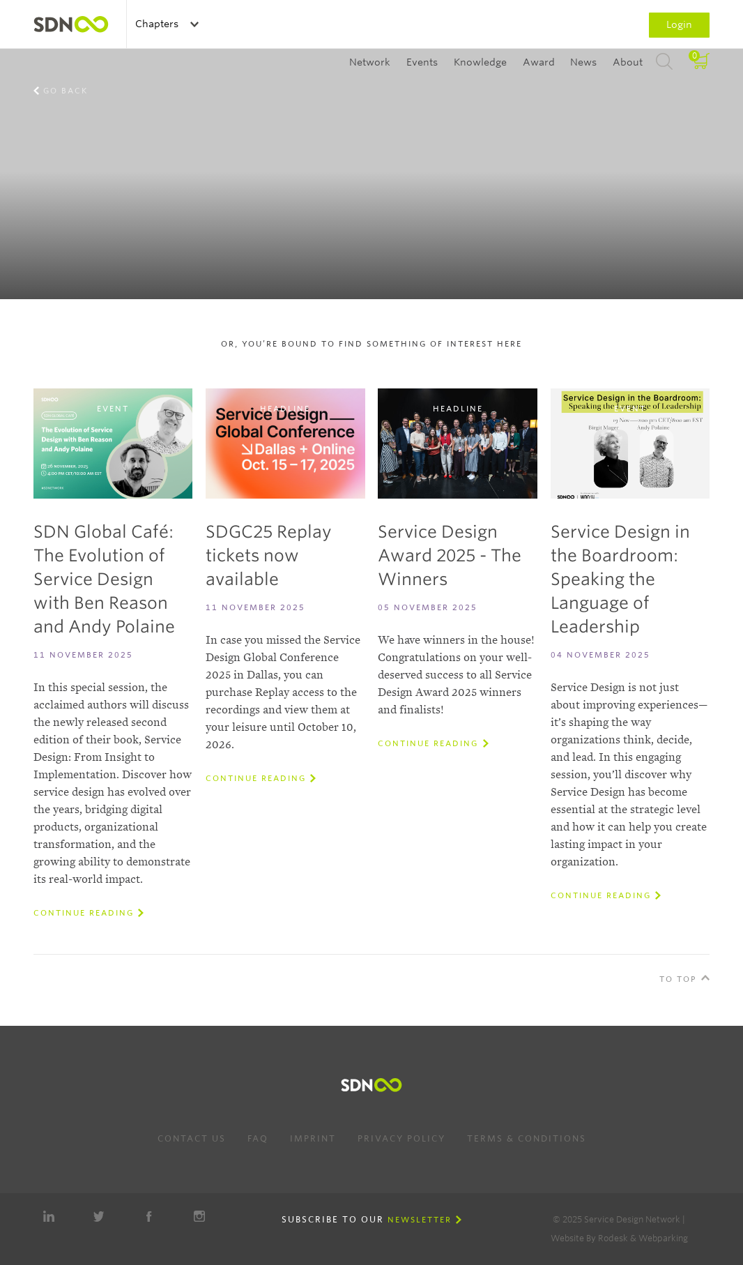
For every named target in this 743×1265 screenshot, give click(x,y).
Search (664, 62)
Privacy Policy (401, 1138)
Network (369, 62)
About (628, 62)
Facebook (149, 1216)
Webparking (663, 1238)
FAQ (257, 1138)
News (583, 62)
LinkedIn (48, 1216)
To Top (678, 979)
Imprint (313, 1138)
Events (422, 62)
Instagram (199, 1216)
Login (679, 24)
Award (539, 62)
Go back (65, 91)
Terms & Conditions (526, 1138)
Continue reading (83, 913)
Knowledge (480, 62)
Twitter (99, 1216)
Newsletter (420, 1220)
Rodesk (613, 1238)
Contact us (192, 1138)
